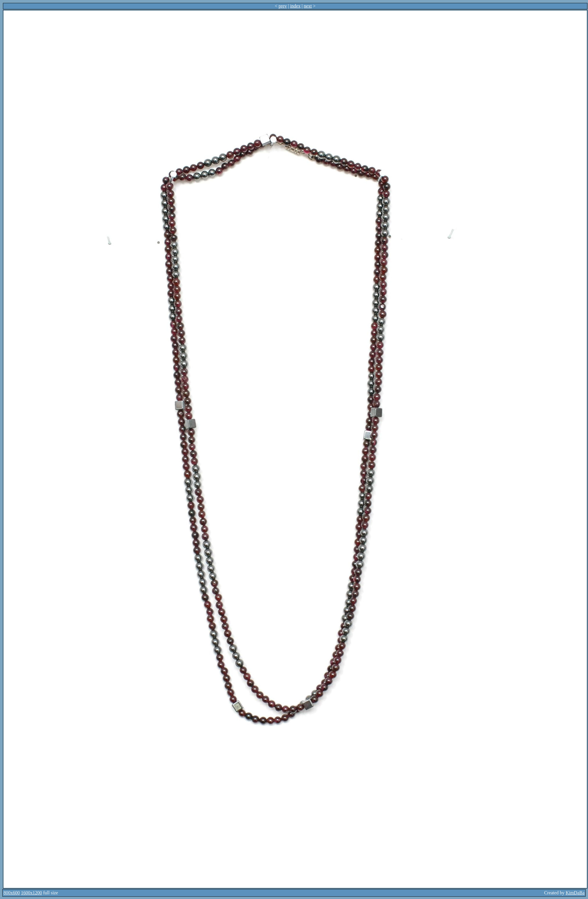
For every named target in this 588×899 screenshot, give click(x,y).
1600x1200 (31, 892)
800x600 (11, 892)
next (308, 5)
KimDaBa (575, 892)
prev (283, 5)
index (295, 5)
